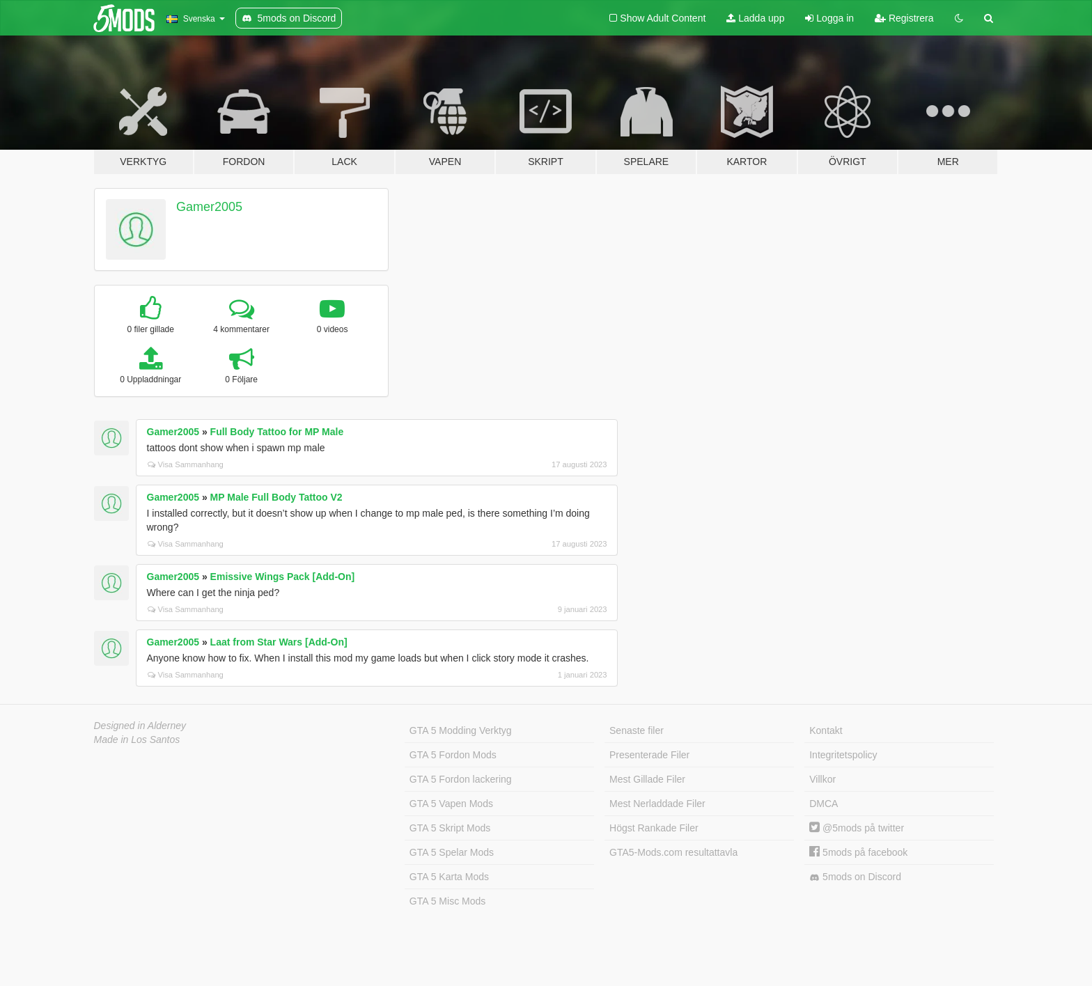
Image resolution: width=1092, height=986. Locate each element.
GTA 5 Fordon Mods (453, 754)
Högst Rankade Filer (654, 828)
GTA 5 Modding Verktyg (461, 730)
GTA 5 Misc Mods (447, 901)
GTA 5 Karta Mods (449, 876)
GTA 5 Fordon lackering (461, 779)
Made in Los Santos (137, 739)
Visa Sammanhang (186, 464)
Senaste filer (636, 730)
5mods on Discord (855, 877)
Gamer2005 (209, 207)
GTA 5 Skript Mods (450, 828)
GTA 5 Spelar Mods (452, 852)
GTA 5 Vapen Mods (451, 803)
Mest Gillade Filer (647, 779)
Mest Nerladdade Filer (657, 803)
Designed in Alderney (140, 725)
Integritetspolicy (843, 754)
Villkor (822, 779)
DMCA (823, 803)
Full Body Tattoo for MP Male (277, 431)
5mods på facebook (858, 852)
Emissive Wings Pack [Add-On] (282, 576)
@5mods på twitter (856, 828)
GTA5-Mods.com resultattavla (673, 852)
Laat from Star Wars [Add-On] (279, 642)
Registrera (904, 18)
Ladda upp (755, 18)
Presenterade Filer (649, 754)
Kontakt (825, 730)
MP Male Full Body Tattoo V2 (276, 497)
